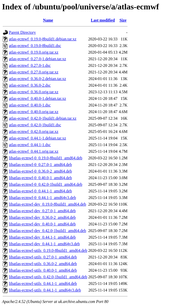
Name (48, 20)
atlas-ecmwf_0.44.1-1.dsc (30, 145)
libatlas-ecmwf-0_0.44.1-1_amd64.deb (40, 191)
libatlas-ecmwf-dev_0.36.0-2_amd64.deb (42, 217)
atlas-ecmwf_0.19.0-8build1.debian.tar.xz (42, 39)
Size (123, 20)
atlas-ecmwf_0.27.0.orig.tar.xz (33, 72)
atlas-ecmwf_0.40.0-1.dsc (30, 105)
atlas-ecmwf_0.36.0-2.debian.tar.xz (37, 78)
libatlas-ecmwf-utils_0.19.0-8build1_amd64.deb (48, 250)
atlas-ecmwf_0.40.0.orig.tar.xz (33, 112)
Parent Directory (22, 32)
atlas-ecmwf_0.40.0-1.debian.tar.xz (37, 98)
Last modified (103, 20)
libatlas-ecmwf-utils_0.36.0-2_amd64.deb (43, 264)
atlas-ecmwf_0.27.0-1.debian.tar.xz (37, 59)
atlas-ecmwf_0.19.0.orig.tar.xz (33, 52)
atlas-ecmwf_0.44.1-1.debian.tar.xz (37, 138)
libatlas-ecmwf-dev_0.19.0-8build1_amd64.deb (47, 204)
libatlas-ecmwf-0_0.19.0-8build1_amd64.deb (45, 158)
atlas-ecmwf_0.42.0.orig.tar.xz (33, 131)
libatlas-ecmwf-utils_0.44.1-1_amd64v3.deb (45, 290)
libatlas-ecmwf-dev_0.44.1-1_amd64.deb (42, 237)
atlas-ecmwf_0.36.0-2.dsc (30, 85)
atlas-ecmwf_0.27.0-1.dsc (30, 65)
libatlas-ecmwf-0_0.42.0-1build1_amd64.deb (45, 184)
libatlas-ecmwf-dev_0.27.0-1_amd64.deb (42, 211)
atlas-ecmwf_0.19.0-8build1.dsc (35, 45)
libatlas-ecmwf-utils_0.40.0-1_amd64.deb (43, 270)
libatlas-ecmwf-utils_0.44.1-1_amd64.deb (43, 283)
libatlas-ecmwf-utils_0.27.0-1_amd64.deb (43, 257)
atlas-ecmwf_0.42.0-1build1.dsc (35, 125)
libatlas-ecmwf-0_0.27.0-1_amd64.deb (40, 164)
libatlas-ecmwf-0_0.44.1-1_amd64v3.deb (42, 197)
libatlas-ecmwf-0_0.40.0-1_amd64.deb (40, 178)
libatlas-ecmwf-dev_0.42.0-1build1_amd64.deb (47, 230)
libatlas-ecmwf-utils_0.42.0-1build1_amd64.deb (48, 277)
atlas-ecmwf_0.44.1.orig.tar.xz (33, 151)
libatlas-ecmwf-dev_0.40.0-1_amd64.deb (42, 224)
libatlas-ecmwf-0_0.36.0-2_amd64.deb (40, 171)
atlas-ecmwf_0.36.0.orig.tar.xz (33, 92)
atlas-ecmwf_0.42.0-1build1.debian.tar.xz (42, 118)
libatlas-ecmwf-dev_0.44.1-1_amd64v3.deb (44, 244)
